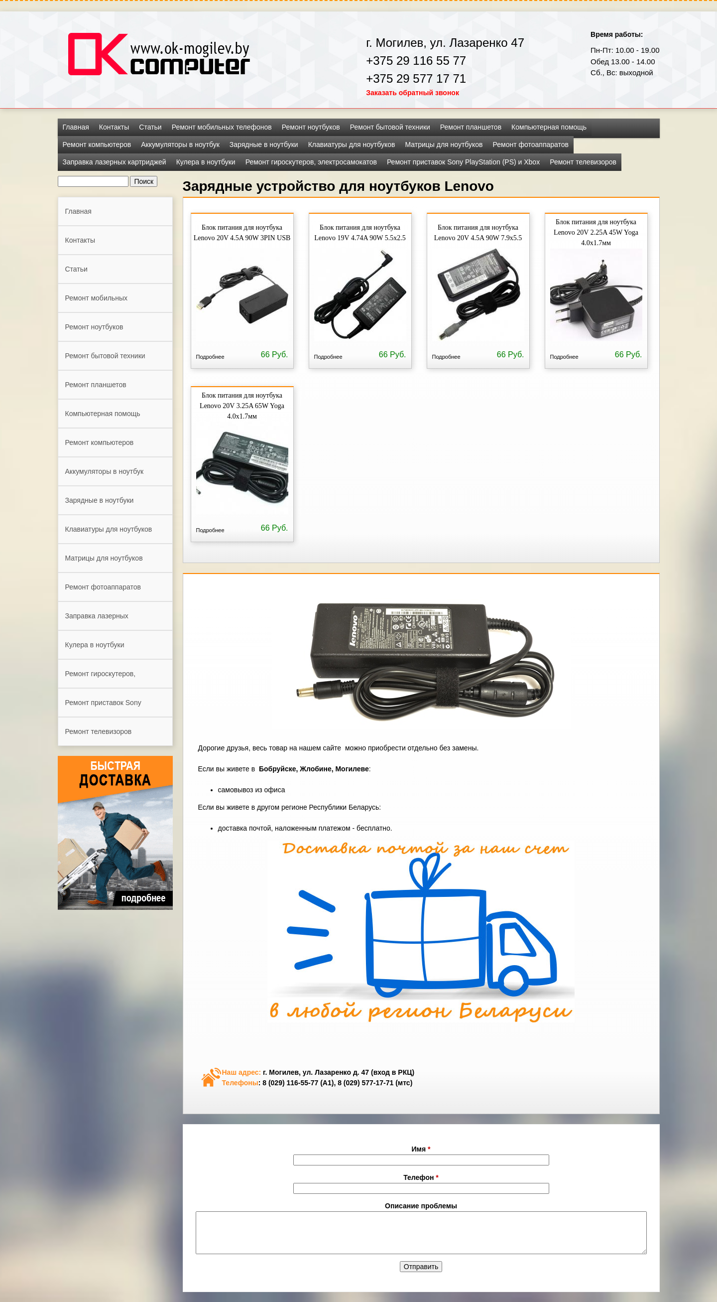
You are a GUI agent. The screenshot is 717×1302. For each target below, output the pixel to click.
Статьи (150, 127)
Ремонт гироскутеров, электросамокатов (311, 162)
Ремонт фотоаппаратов (531, 144)
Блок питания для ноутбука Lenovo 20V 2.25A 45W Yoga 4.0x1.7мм (596, 232)
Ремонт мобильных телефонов (222, 127)
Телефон (421, 1177)
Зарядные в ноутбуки (264, 144)
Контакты (114, 127)
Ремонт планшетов (470, 127)
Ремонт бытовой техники (390, 127)
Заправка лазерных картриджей (114, 162)
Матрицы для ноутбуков (443, 144)
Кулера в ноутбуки (206, 162)
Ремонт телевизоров (583, 162)
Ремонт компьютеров (97, 144)
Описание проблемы (421, 1206)
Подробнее (210, 357)
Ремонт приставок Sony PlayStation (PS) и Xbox (463, 162)
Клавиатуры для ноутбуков (351, 144)
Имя (421, 1149)
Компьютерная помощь (549, 127)
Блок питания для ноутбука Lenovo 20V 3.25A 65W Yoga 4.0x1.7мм (242, 406)
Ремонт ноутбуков (311, 127)
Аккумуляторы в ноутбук (180, 144)
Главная (76, 127)
